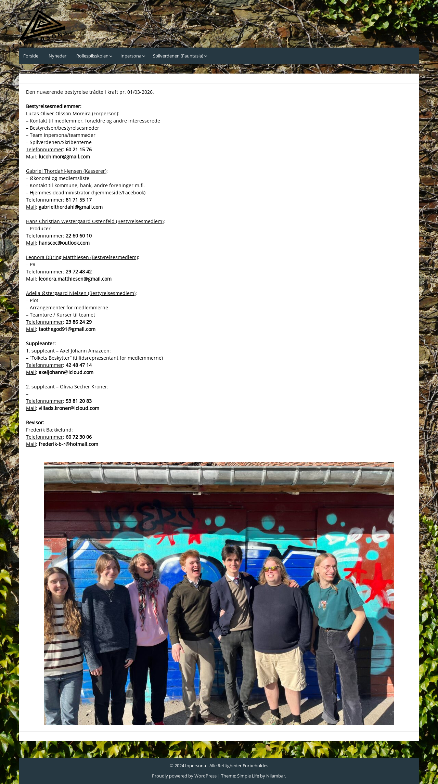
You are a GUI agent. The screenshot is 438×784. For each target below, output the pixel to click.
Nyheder (57, 56)
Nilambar (275, 776)
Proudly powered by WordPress (184, 776)
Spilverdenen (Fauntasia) (178, 56)
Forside (30, 56)
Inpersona (130, 56)
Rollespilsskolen (92, 56)
